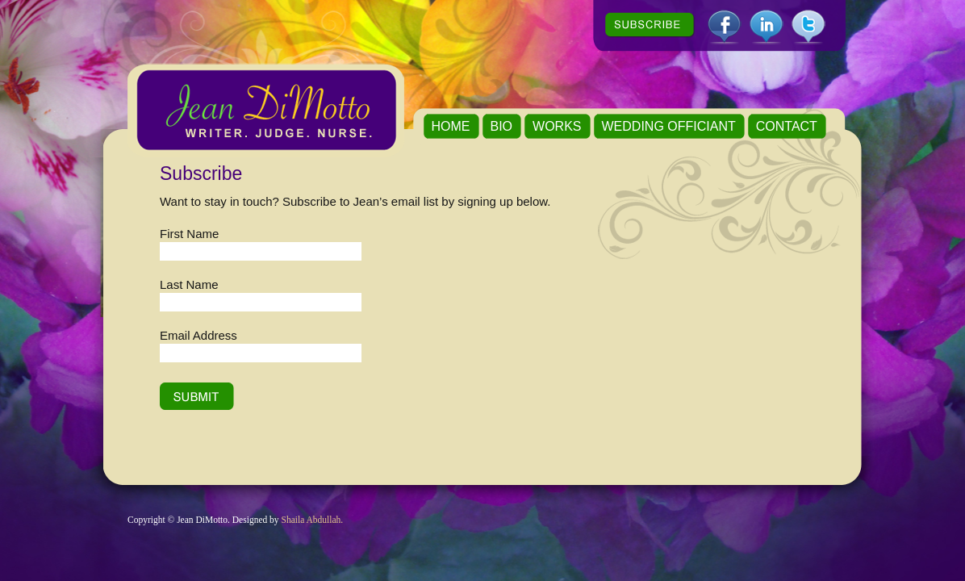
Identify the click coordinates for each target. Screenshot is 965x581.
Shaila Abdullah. (313, 520)
